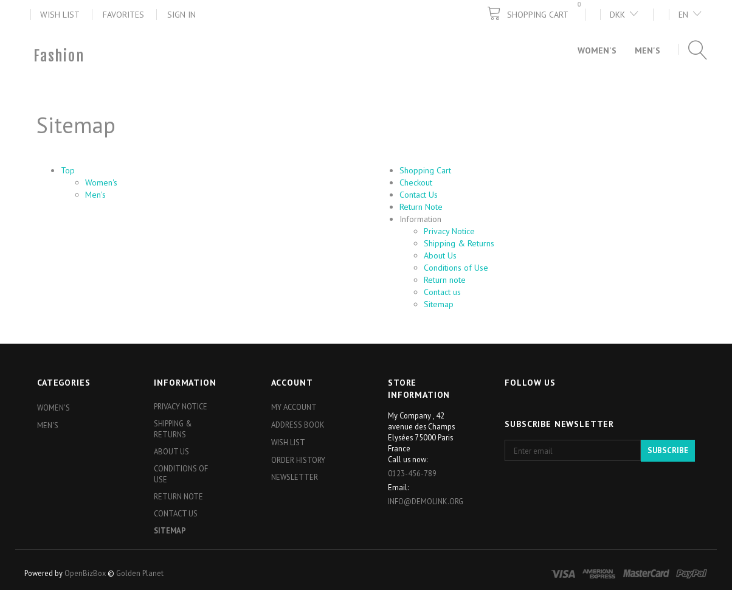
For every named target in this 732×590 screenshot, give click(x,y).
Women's (101, 182)
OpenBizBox (85, 573)
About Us (440, 255)
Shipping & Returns (459, 243)
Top (68, 170)
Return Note (421, 206)
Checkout (415, 182)
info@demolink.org (425, 501)
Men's (95, 194)
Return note (445, 279)
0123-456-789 (412, 473)
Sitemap (439, 304)
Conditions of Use (456, 267)
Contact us (442, 291)
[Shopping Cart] (536, 13)
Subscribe (667, 450)
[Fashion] (59, 56)
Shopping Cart (425, 170)
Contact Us (418, 194)
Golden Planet (140, 573)
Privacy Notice (449, 231)
